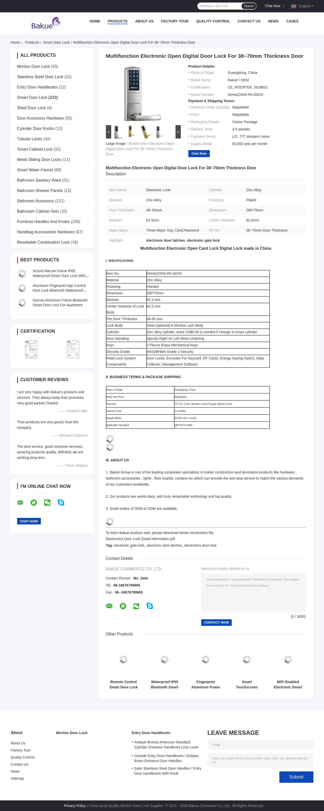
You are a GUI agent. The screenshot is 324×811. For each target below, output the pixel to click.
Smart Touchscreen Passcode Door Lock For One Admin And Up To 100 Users (247, 684)
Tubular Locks (29, 139)
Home (95, 21)
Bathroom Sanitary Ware (39, 180)
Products (118, 21)
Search (249, 6)
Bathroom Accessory (35, 201)
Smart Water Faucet (35, 170)
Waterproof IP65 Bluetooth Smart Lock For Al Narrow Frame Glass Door (165, 684)
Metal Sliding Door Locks (39, 159)
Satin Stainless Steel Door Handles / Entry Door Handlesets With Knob (167, 770)
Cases (292, 21)
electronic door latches (164, 545)
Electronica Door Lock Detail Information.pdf (140, 539)
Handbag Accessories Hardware (46, 232)
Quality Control (213, 21)
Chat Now (272, 6)
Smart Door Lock (56, 42)
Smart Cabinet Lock (35, 149)
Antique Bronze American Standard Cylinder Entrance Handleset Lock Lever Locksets (166, 745)
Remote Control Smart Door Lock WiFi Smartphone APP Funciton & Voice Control (123, 684)
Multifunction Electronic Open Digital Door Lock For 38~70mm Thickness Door (140, 149)
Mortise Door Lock (33, 66)
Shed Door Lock (31, 108)
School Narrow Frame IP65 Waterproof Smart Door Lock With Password (59, 276)
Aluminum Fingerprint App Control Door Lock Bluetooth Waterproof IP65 (59, 290)
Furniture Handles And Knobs (43, 221)
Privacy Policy (75, 806)
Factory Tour (175, 21)
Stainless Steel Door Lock (40, 77)
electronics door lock (200, 545)
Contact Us (249, 21)
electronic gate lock (129, 545)
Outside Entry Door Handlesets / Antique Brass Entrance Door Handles (166, 758)
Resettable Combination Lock (43, 242)
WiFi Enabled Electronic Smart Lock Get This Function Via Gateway (288, 684)
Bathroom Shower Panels (40, 190)
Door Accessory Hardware (40, 118)
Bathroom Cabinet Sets (38, 211)
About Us (144, 21)
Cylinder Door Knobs (35, 128)
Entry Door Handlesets (37, 87)
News (273, 21)
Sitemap (17, 778)
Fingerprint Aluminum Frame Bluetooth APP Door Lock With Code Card (205, 684)
